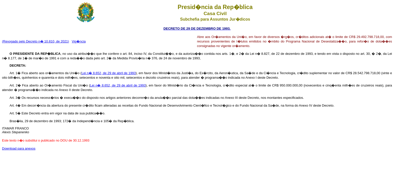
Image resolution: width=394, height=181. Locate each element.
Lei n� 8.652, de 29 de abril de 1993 (108, 73)
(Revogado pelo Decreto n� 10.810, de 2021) (35, 41)
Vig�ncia (79, 41)
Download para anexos (18, 148)
